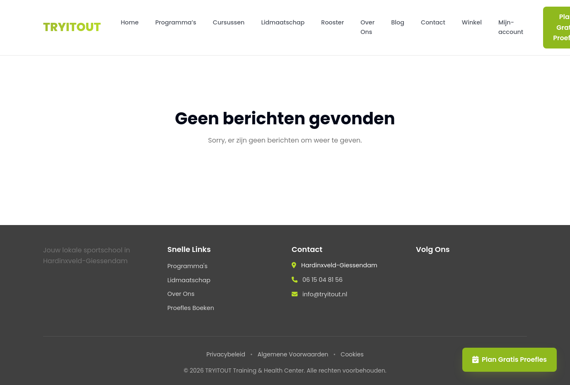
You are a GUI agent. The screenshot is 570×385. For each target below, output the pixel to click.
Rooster (332, 22)
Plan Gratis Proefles (509, 359)
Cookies (352, 354)
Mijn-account (510, 27)
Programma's (187, 266)
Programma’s (175, 22)
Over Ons (367, 27)
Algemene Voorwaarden (293, 354)
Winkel (472, 22)
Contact (433, 22)
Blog (397, 22)
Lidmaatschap (282, 22)
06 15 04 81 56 (322, 280)
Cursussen (229, 22)
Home (129, 22)
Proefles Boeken (190, 308)
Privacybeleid (225, 354)
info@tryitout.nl (324, 294)
